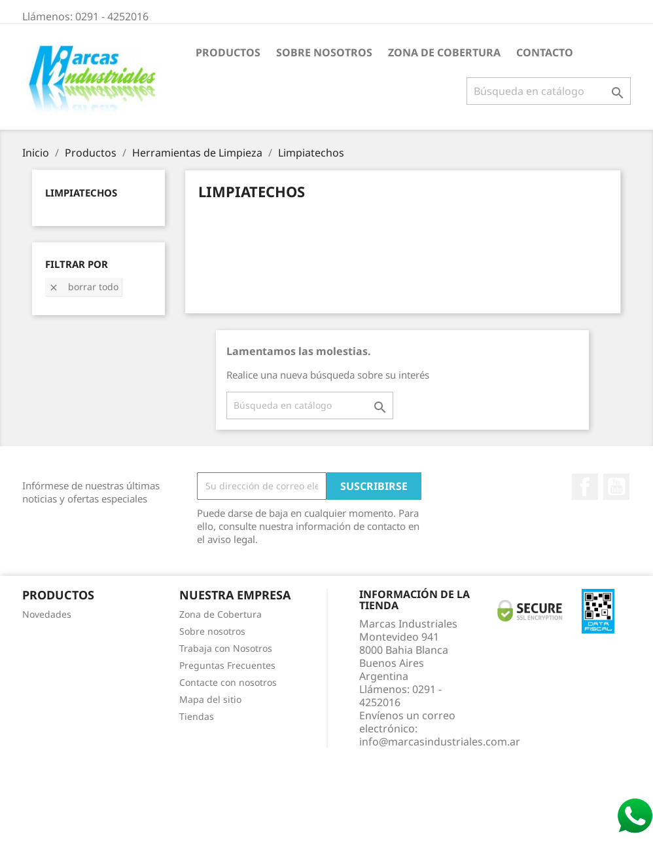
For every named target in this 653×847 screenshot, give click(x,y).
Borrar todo (83, 286)
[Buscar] (549, 91)
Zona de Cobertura (444, 52)
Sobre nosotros (324, 52)
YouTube (616, 487)
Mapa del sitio (210, 699)
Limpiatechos (81, 192)
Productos (228, 52)
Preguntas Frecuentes (227, 665)
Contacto (544, 52)
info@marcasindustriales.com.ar (439, 741)
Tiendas (196, 716)
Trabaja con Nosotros (225, 648)
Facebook (585, 487)
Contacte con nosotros (228, 682)
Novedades (46, 614)
